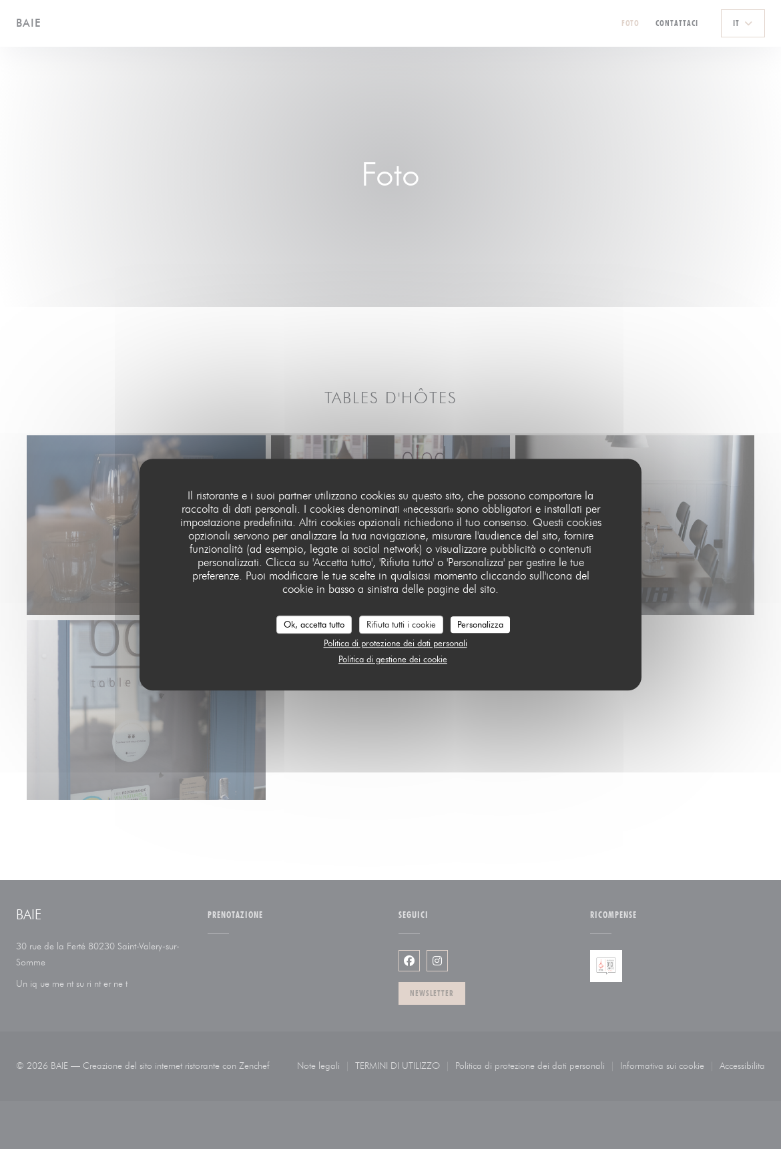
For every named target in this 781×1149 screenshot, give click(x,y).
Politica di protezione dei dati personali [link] (395, 643)
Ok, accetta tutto (314, 624)
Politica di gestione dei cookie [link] (392, 659)
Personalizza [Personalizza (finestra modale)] (480, 624)
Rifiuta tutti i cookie (401, 624)
